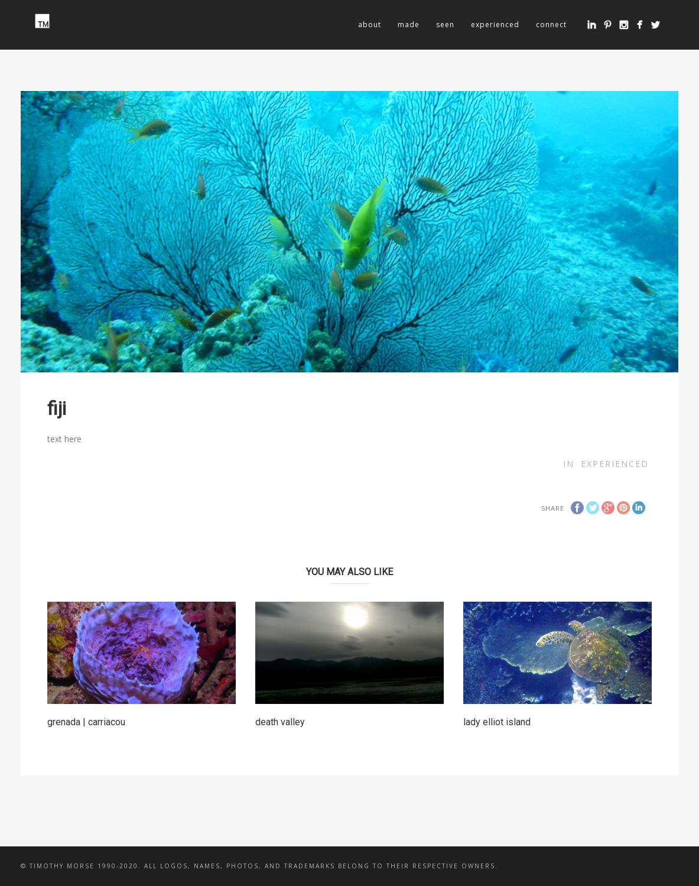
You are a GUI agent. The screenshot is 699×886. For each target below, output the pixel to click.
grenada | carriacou (86, 722)
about (369, 25)
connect (551, 25)
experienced (495, 25)
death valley (280, 722)
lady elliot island (497, 722)
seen (445, 25)
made (409, 25)
